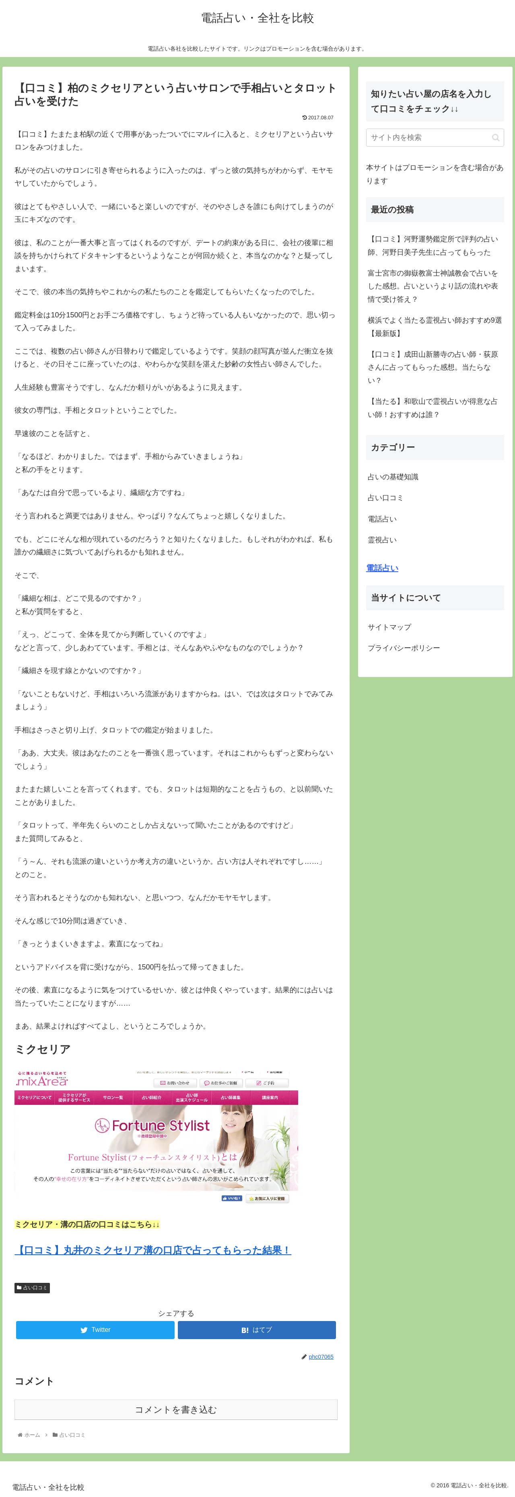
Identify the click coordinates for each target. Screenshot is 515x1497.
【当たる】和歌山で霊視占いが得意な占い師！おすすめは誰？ (433, 407)
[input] (435, 138)
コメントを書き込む (176, 1410)
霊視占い (382, 540)
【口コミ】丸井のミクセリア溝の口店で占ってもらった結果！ (152, 1250)
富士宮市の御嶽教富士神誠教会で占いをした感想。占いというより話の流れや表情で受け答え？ (433, 286)
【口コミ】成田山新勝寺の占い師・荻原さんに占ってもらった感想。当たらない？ (433, 367)
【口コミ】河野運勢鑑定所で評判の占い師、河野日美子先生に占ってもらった (433, 245)
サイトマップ (389, 627)
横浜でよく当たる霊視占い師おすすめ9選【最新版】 (435, 326)
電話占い (382, 519)
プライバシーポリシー (404, 648)
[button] (496, 137)
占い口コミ (32, 1287)
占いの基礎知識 (393, 477)
